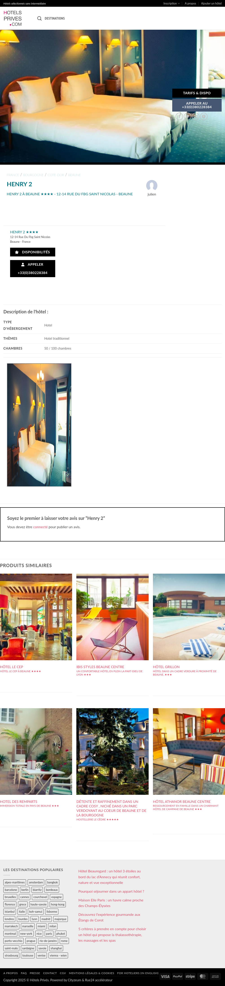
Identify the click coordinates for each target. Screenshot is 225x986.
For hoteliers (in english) (138, 973)
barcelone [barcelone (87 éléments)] (11, 890)
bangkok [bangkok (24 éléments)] (52, 882)
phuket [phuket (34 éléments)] (60, 933)
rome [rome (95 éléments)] (64, 941)
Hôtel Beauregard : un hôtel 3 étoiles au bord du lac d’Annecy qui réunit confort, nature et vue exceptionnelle (109, 877)
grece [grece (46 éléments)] (22, 904)
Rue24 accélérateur (98, 980)
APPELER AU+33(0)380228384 (197, 105)
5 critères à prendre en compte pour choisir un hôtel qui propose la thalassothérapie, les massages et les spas (112, 934)
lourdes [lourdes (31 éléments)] (22, 919)
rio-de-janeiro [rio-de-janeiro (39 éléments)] (48, 941)
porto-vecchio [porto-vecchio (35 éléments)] (13, 941)
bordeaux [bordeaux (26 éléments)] (52, 890)
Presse (35, 973)
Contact (50, 973)
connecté (40, 527)
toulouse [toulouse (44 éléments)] (27, 955)
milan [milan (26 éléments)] (52, 926)
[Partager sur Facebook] (179, 116)
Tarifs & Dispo (197, 93)
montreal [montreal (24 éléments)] (10, 933)
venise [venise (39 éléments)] (42, 955)
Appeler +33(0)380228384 (33, 268)
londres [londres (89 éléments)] (9, 919)
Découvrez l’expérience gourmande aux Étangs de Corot (109, 917)
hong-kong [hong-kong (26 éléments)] (57, 904)
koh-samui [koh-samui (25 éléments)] (35, 911)
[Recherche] (39, 18)
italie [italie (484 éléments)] (22, 911)
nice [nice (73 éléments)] (39, 933)
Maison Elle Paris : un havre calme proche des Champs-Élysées (110, 903)
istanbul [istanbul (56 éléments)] (10, 911)
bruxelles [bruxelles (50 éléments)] (10, 897)
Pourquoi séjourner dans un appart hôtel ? (111, 891)
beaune (74, 175)
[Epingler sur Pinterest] (203, 116)
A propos (190, 3)
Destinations (55, 18)
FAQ (24, 973)
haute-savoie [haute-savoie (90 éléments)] (39, 904)
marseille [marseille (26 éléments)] (27, 926)
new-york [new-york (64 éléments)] (26, 933)
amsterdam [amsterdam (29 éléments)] (36, 882)
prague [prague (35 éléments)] (31, 941)
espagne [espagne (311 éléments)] (56, 897)
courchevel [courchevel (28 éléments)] (40, 897)
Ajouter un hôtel (211, 3)
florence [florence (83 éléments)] (10, 904)
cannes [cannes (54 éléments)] (24, 897)
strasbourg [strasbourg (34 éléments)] (11, 955)
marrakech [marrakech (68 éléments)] (11, 926)
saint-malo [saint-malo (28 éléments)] (11, 948)
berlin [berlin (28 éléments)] (25, 890)
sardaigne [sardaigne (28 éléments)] (28, 948)
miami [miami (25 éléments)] (41, 926)
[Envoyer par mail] (195, 116)
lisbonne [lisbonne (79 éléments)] (51, 911)
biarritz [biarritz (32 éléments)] (37, 890)
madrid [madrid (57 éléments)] (46, 919)
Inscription (171, 3)
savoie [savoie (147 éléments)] (42, 948)
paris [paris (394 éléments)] (49, 933)
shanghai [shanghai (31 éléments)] (56, 948)
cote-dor (56, 175)
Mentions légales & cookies (91, 973)
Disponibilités (32, 252)
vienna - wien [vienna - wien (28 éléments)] (58, 955)
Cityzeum (74, 980)
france (13, 175)
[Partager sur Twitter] (187, 116)
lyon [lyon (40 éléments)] (34, 919)
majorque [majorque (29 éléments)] (60, 919)
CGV (63, 973)
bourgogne (33, 175)
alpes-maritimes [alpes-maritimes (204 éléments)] (15, 882)
